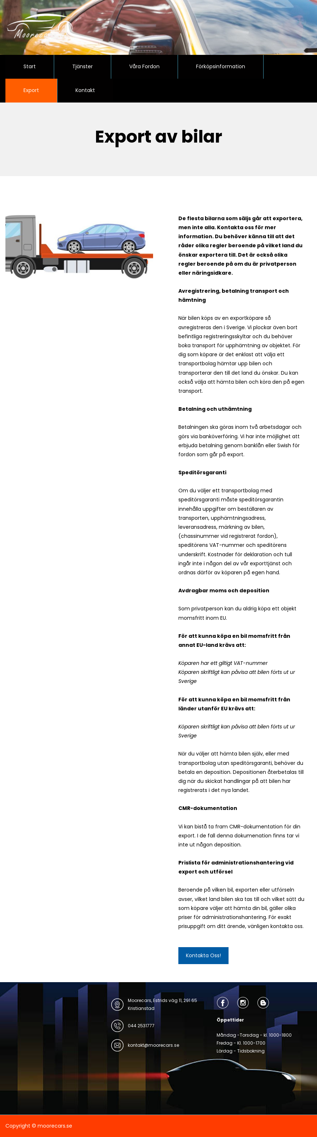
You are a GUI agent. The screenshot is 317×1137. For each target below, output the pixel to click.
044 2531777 (141, 1026)
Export (31, 90)
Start (29, 66)
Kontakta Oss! (203, 955)
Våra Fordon (144, 66)
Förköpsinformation (220, 66)
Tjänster (82, 66)
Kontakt (85, 90)
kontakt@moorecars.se (153, 1045)
